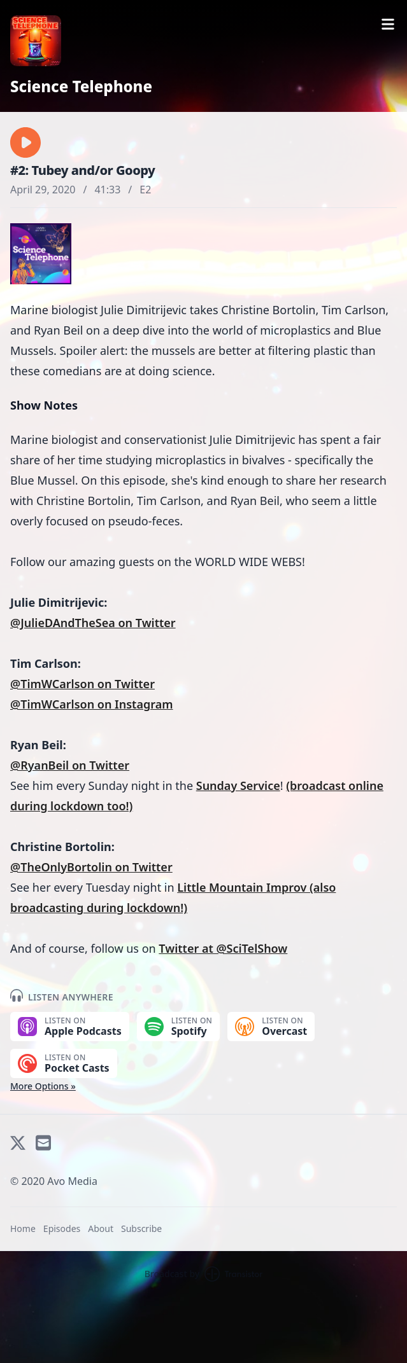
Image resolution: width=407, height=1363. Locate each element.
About (100, 1228)
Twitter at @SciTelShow (223, 948)
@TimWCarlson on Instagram (91, 704)
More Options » (43, 1086)
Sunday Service (238, 785)
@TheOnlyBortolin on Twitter (91, 867)
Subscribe (141, 1228)
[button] (25, 142)
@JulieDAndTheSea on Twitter (93, 622)
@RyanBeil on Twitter (69, 765)
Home (23, 1228)
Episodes (61, 1228)
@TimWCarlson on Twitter (82, 683)
